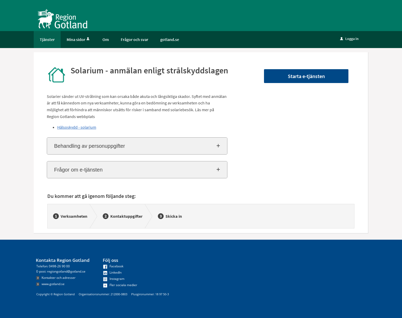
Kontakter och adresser (56, 277)
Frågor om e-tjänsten (78, 170)
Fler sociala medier (120, 285)
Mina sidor (78, 39)
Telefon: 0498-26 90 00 (53, 266)
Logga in (349, 38)
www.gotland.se (50, 284)
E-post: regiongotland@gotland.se (60, 271)
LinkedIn (112, 272)
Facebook (113, 266)
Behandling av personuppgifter (89, 146)
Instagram (113, 278)
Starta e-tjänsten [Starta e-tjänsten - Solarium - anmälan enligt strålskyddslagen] (306, 76)
